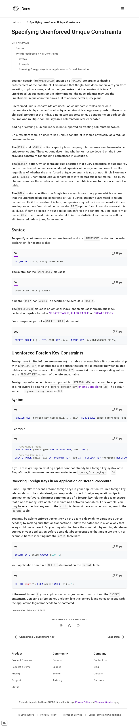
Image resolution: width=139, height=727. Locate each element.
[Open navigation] (122, 9)
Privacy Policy (82, 708)
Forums (57, 666)
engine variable (88, 388)
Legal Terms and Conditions (105, 720)
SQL (16, 253)
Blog (96, 672)
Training (57, 686)
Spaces (57, 672)
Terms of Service (104, 708)
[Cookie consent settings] (4, 723)
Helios (15, 22)
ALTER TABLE (79, 314)
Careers (98, 679)
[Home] (21, 9)
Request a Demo (21, 672)
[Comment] (78, 631)
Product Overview (22, 666)
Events (57, 679)
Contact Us (100, 666)
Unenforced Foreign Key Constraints (37, 53)
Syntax (20, 48)
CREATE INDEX (103, 314)
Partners (99, 686)
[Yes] (61, 631)
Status (15, 692)
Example (24, 64)
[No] (69, 631)
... (24, 22)
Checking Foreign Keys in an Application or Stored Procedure (54, 69)
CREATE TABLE (59, 314)
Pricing (16, 679)
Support (16, 686)
